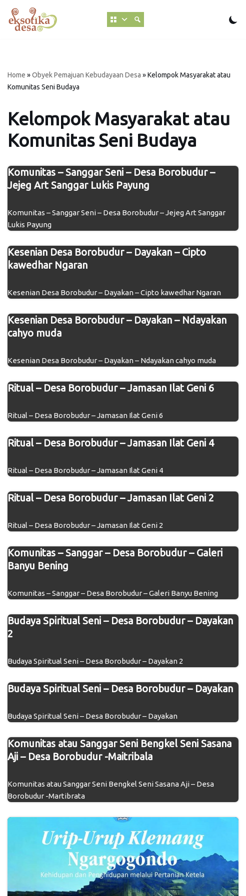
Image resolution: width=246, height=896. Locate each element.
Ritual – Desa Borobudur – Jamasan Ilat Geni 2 (111, 497)
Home (17, 75)
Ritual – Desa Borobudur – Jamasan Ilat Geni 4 (111, 442)
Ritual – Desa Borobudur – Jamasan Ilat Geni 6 (111, 388)
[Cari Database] (137, 19)
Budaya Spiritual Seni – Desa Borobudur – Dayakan (120, 688)
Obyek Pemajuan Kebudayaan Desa (86, 75)
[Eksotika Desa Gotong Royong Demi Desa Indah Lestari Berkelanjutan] (33, 19)
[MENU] (119, 19)
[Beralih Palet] (233, 19)
